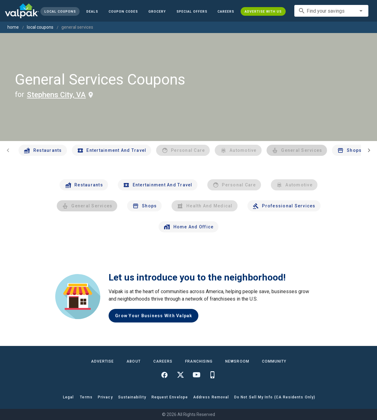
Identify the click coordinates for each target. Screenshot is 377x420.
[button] (191, 11)
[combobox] (331, 11)
